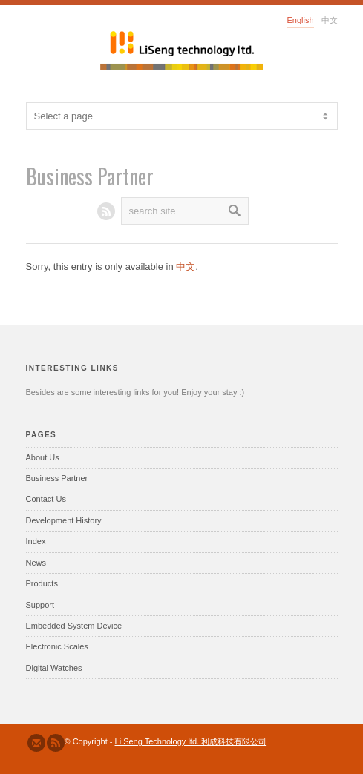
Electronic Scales (57, 646)
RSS (106, 211)
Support (40, 605)
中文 (185, 266)
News (36, 562)
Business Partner (57, 478)
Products (42, 583)
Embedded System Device (74, 625)
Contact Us (46, 498)
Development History (64, 520)
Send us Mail (36, 743)
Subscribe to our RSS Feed (56, 743)
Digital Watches (54, 668)
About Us (42, 457)
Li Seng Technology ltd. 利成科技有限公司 (191, 741)
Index (36, 541)
